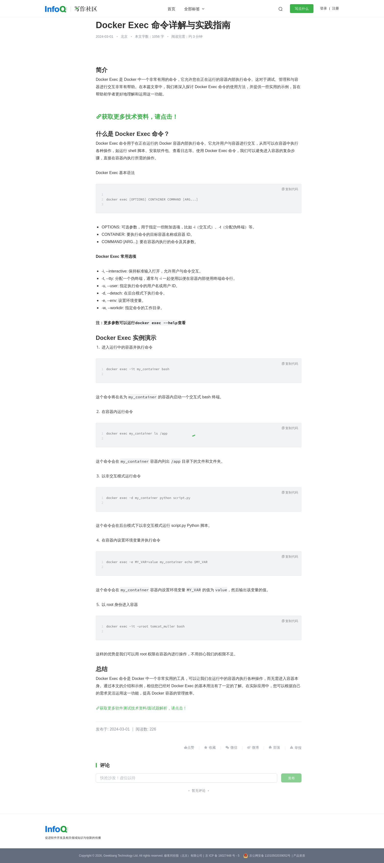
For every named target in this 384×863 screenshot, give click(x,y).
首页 (171, 9)
